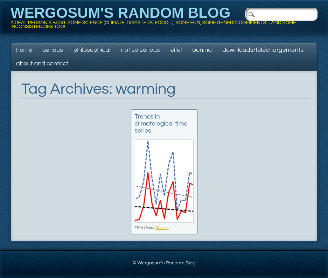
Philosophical (92, 50)
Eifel (176, 50)
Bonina (202, 50)
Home (24, 50)
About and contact (42, 63)
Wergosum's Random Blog (120, 13)
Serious (53, 50)
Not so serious (140, 50)
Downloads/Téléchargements (262, 50)
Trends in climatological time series (161, 123)
